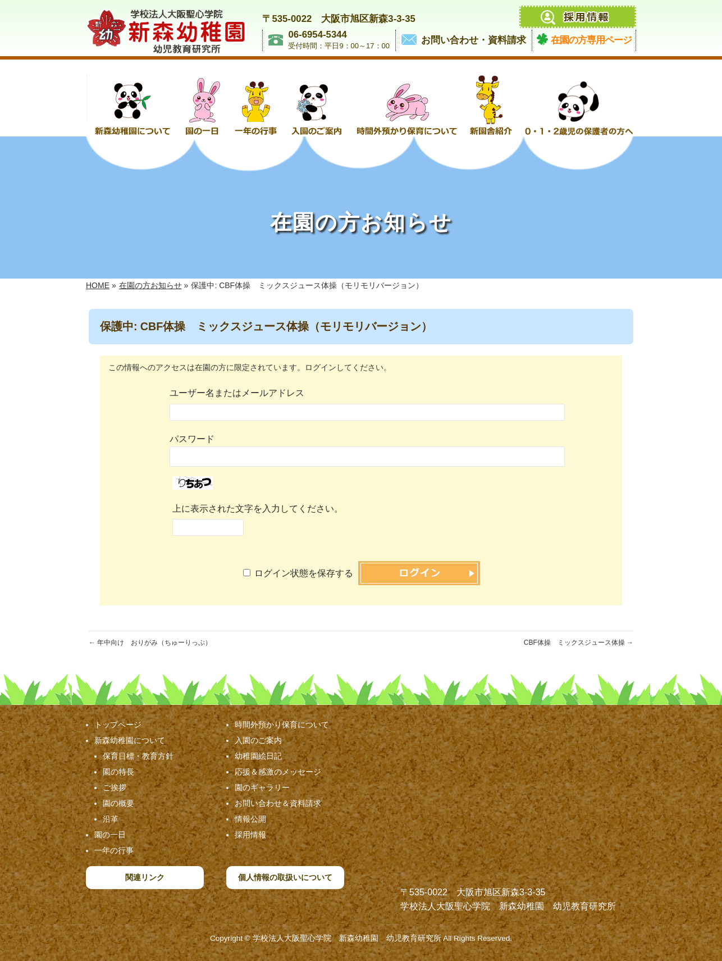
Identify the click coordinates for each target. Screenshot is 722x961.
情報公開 (250, 818)
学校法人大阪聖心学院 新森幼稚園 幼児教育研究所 (347, 938)
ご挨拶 (114, 787)
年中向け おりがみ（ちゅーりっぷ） (150, 642)
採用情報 (250, 834)
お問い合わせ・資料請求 (473, 40)
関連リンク (144, 877)
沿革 (110, 818)
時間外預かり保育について (282, 724)
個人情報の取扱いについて (285, 877)
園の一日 (110, 834)
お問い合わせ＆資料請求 (278, 803)
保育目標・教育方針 (138, 756)
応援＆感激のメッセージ (278, 771)
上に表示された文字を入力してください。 (257, 508)
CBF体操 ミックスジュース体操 (578, 642)
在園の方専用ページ (591, 40)
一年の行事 (114, 850)
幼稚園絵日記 (258, 756)
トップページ (117, 724)
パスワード (192, 439)
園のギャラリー (262, 787)
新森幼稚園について (129, 740)
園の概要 (118, 803)
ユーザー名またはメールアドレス (237, 393)
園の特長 (118, 771)
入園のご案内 (258, 740)
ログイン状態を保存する (303, 573)
